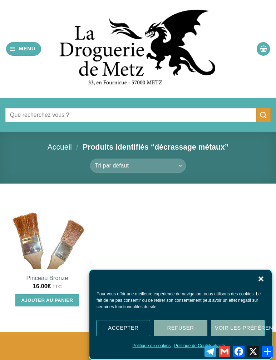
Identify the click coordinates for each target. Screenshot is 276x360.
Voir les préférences (240, 329)
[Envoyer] (263, 115)
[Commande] (138, 166)
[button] (261, 279)
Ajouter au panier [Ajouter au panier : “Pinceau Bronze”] (47, 300)
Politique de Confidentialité (199, 346)
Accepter (123, 329)
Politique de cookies (152, 346)
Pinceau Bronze (47, 278)
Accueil (60, 147)
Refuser (180, 329)
